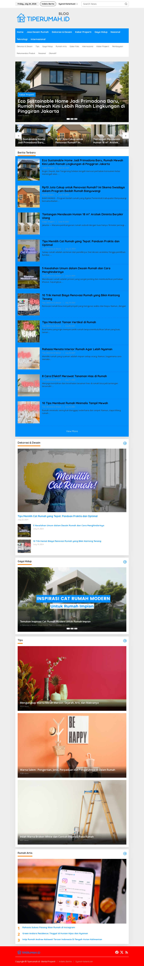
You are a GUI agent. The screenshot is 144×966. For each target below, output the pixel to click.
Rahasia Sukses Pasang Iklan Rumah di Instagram (48, 927)
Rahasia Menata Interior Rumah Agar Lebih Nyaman (77, 349)
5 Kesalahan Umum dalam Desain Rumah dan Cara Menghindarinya (68, 525)
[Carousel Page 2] (72, 119)
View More (72, 431)
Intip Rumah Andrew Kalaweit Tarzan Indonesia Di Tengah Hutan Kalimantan (62, 939)
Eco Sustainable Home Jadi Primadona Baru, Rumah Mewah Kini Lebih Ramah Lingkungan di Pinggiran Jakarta (71, 106)
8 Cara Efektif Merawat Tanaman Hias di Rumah (74, 376)
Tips (44, 249)
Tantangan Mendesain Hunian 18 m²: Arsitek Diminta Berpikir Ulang (107, 141)
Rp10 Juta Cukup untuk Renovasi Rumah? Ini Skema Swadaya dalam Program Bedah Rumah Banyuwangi (69, 141)
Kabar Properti (26, 94)
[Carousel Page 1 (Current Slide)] (68, 119)
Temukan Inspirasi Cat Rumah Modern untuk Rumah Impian (55, 621)
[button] (126, 4)
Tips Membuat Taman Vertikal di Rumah (69, 322)
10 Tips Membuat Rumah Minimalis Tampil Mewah (75, 403)
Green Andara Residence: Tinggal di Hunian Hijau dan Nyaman (55, 933)
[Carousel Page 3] (75, 119)
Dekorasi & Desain (53, 249)
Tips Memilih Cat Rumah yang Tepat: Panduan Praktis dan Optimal (58, 516)
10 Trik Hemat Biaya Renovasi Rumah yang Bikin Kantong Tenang (67, 541)
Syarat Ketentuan (84, 961)
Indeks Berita (65, 961)
